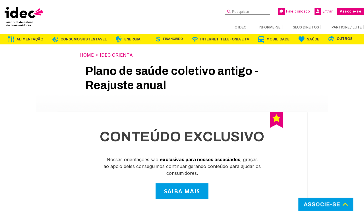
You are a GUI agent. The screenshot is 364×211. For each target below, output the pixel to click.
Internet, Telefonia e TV (224, 39)
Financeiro (173, 38)
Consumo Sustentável (84, 39)
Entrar (324, 11)
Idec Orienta (116, 55)
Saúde (313, 39)
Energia (132, 39)
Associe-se (350, 11)
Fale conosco (294, 11)
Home (87, 55)
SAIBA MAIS (182, 191)
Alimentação (29, 39)
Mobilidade (277, 39)
